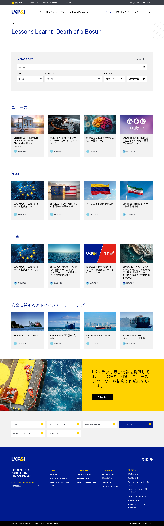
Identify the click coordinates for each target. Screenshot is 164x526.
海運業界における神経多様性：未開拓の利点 (100, 139)
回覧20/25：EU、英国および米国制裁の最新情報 (63, 205)
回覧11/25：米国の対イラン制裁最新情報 (135, 205)
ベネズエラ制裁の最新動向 (100, 203)
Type (19, 73)
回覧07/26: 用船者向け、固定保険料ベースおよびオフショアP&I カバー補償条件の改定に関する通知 (64, 270)
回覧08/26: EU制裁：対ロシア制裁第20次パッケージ (26, 206)
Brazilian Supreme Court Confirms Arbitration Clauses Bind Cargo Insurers (26, 141)
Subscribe (102, 397)
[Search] (150, 2)
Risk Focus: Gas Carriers (26, 335)
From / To (108, 73)
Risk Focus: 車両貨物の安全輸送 (63, 336)
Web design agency (136, 523)
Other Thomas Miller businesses (22, 482)
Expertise (49, 73)
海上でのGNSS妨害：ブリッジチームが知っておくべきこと (63, 140)
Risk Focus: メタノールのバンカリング (99, 336)
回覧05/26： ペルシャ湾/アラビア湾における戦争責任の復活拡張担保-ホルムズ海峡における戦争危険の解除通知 (136, 272)
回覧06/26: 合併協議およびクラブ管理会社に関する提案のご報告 (100, 269)
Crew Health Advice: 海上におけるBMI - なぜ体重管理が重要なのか (135, 140)
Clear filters (142, 59)
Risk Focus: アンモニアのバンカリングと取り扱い (135, 336)
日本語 (140, 2)
